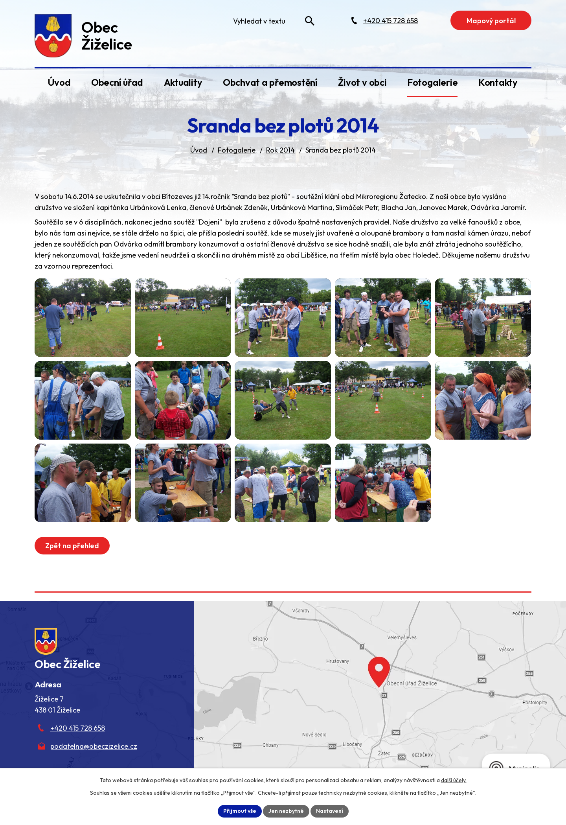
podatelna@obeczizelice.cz (93, 746)
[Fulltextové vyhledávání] (272, 21)
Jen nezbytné (286, 810)
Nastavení (329, 810)
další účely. (454, 780)
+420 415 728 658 (77, 728)
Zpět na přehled (72, 545)
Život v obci (362, 82)
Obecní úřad (117, 82)
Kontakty (498, 82)
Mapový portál (491, 20)
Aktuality (183, 82)
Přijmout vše (239, 810)
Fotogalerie (432, 82)
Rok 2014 (280, 150)
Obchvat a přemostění (270, 82)
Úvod (59, 82)
